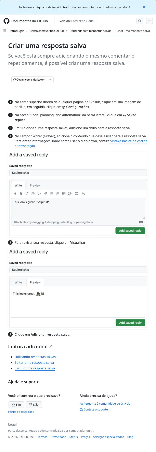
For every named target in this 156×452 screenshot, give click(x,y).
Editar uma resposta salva (34, 362)
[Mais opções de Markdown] (50, 79)
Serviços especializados (108, 437)
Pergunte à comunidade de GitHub (105, 403)
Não (34, 404)
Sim (16, 404)
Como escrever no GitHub (46, 31)
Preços (85, 437)
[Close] (144, 6)
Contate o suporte (94, 409)
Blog (130, 437)
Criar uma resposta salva (133, 31)
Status (73, 437)
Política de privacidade (21, 412)
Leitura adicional (30, 346)
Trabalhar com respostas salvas (90, 31)
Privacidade (58, 437)
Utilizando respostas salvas (35, 357)
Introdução (17, 31)
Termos (43, 437)
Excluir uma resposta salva (35, 368)
